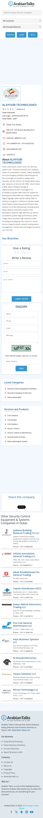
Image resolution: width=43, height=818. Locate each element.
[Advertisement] (21, 63)
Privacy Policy (9, 773)
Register (10, 35)
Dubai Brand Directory (13, 741)
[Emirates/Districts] (21, 26)
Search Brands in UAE (13, 752)
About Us (8, 766)
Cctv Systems (12, 424)
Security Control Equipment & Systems (22, 389)
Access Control (13, 428)
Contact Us (8, 762)
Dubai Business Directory (14, 745)
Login (21, 35)
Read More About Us (21, 730)
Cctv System (12, 420)
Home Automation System (17, 441)
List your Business (11, 748)
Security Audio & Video (16, 437)
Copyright (8, 769)
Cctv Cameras (12, 415)
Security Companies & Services (19, 393)
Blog (33, 35)
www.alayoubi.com (14, 149)
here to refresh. (31, 356)
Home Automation (14, 397)
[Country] (21, 20)
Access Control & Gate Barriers (19, 433)
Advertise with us (11, 776)
